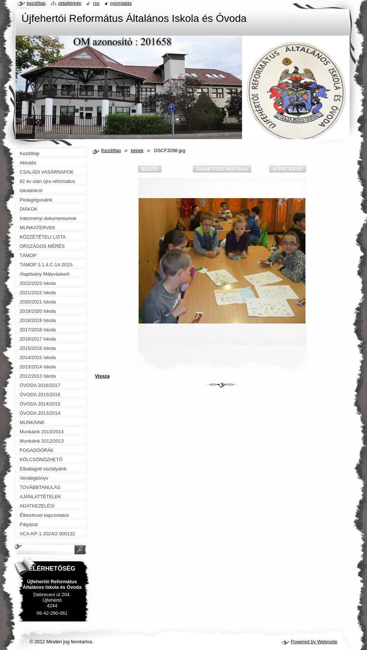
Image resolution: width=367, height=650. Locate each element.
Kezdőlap (111, 150)
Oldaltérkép (70, 3)
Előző (150, 169)
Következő (287, 169)
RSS (96, 3)
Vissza (102, 376)
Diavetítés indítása (222, 169)
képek (137, 150)
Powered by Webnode (314, 641)
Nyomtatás (121, 3)
